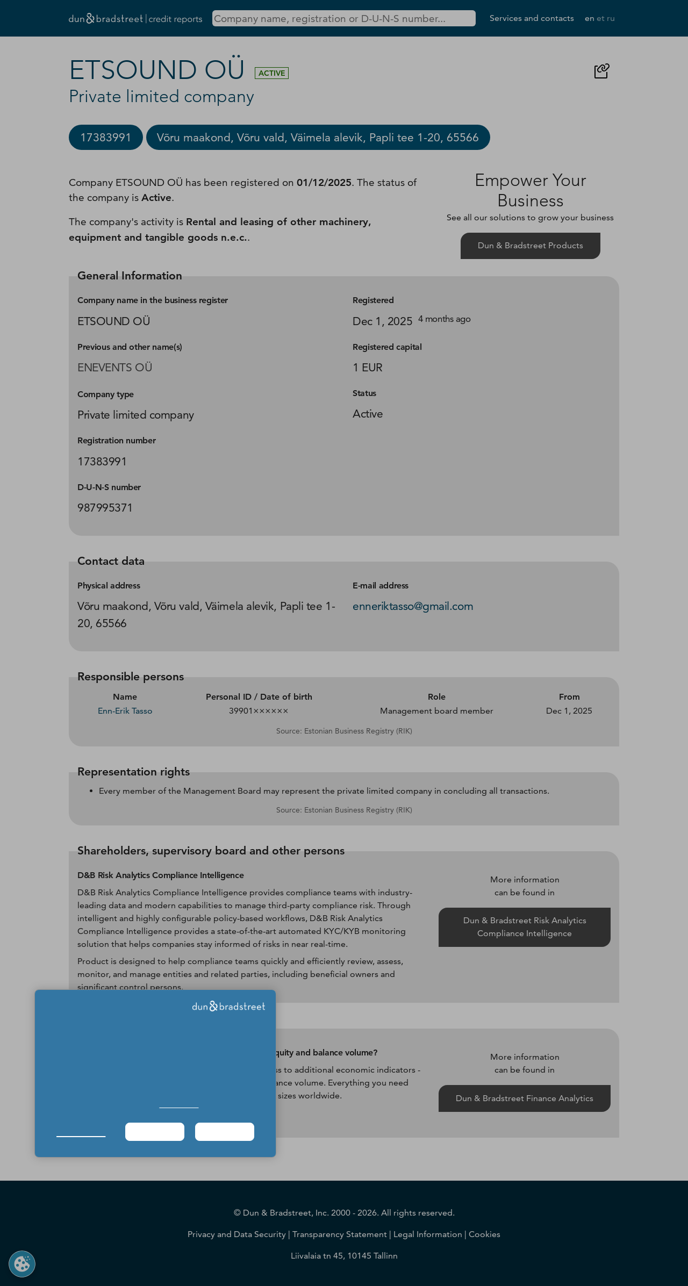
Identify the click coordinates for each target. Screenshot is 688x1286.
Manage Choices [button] (80, 1131)
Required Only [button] (155, 1131)
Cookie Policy (178, 1105)
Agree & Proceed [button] (224, 1131)
